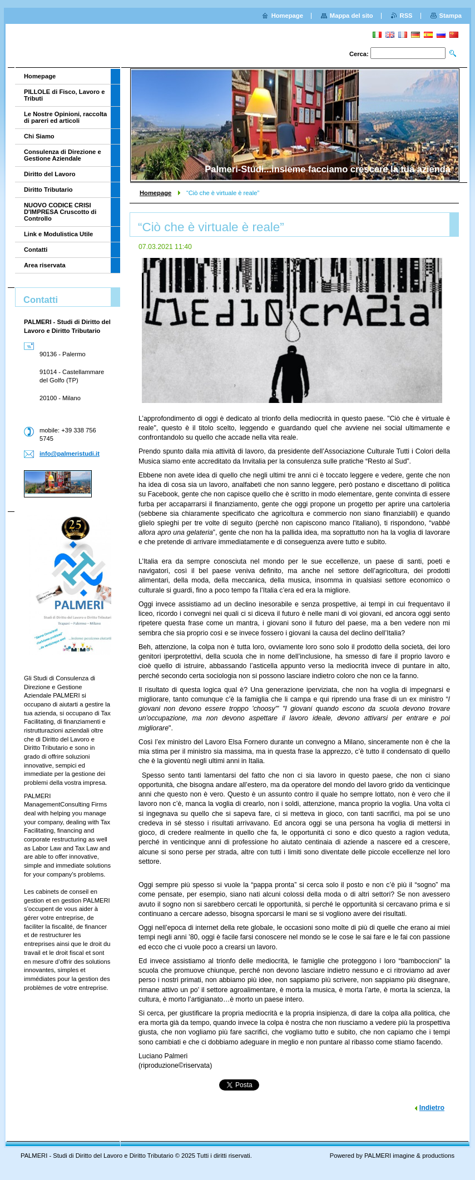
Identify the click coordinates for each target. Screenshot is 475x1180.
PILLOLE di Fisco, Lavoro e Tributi (64, 95)
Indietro (431, 1108)
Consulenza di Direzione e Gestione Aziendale (62, 155)
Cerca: (359, 54)
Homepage (155, 193)
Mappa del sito (351, 15)
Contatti (35, 249)
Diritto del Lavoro (50, 174)
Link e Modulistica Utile (58, 234)
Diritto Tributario (48, 189)
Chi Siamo (39, 136)
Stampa (450, 15)
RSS (406, 15)
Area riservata (45, 265)
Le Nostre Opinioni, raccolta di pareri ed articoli (65, 117)
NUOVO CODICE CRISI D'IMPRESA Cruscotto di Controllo (60, 212)
